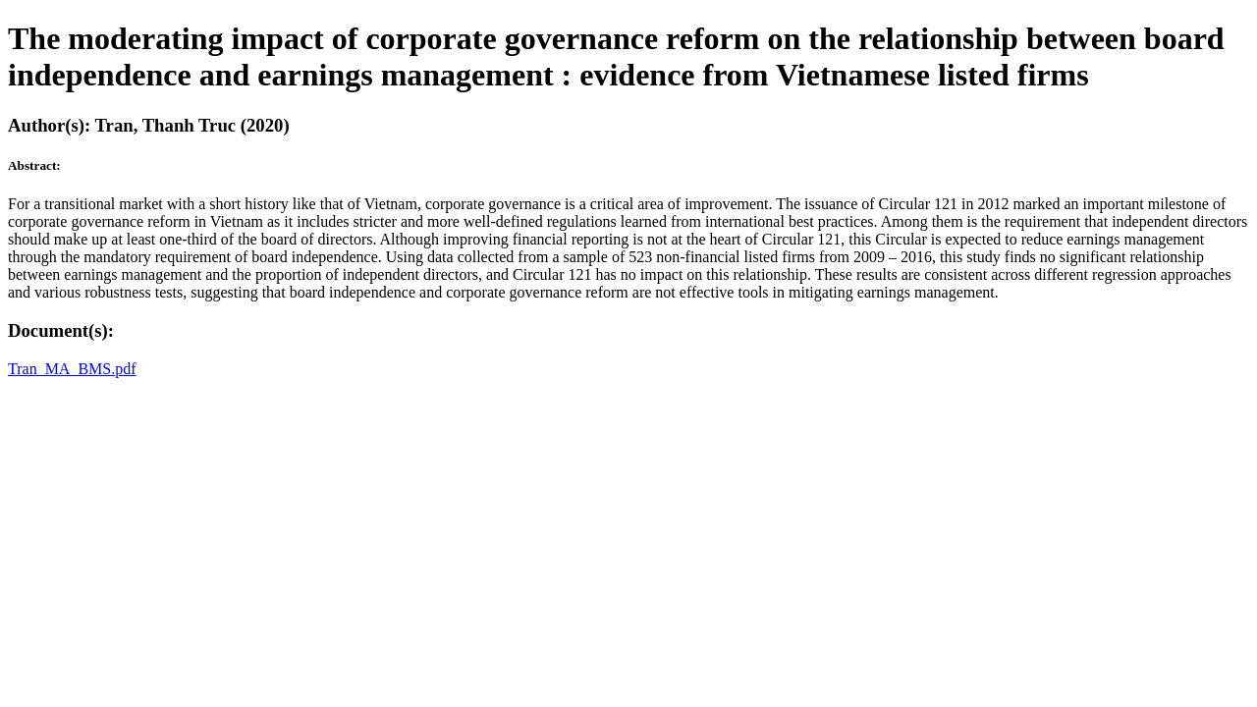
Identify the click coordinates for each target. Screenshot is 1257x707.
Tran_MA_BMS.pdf (72, 368)
